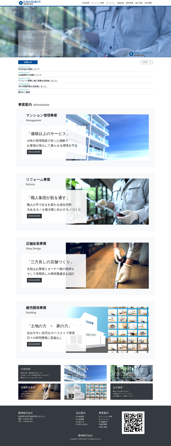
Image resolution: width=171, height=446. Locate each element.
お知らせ (28, 62)
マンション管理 (97, 3)
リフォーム (110, 3)
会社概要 (148, 3)
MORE (147, 62)
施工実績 (139, 3)
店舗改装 (120, 3)
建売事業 (129, 3)
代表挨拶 (85, 3)
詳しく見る (35, 52)
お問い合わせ (82, 424)
